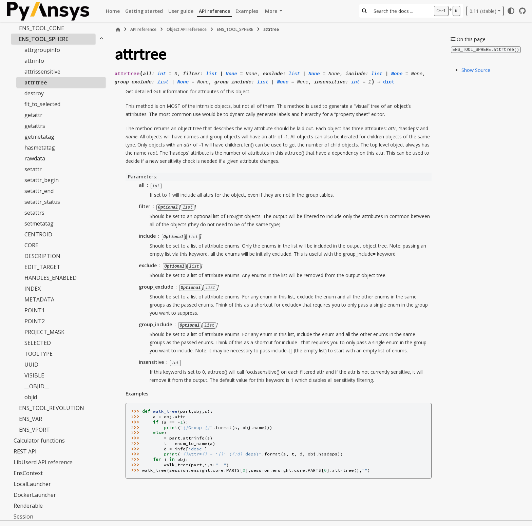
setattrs (34, 212)
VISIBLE (34, 375)
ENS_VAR (30, 419)
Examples (246, 11)
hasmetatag (39, 147)
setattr (33, 169)
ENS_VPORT (34, 429)
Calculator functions (39, 440)
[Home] (118, 29)
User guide (180, 11)
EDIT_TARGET (42, 267)
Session (23, 516)
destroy (34, 93)
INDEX (32, 288)
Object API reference (187, 29)
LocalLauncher (32, 484)
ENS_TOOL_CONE (41, 28)
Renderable (28, 505)
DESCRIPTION (42, 256)
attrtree (35, 82)
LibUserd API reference (43, 462)
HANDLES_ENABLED (50, 277)
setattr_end (39, 191)
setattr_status (42, 202)
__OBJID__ (36, 386)
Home (113, 11)
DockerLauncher (35, 495)
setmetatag (39, 223)
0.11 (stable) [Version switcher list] (483, 11)
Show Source (475, 69)
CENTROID (38, 234)
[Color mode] (511, 11)
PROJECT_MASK (44, 332)
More (272, 11)
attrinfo (34, 60)
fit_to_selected (42, 104)
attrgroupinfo (42, 50)
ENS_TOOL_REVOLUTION (51, 408)
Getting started (144, 11)
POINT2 (34, 321)
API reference (214, 11)
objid (30, 397)
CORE (31, 245)
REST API (25, 451)
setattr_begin (41, 180)
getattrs (34, 126)
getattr (33, 115)
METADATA (39, 299)
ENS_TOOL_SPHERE (43, 39)
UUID (31, 364)
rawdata (34, 158)
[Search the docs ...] (400, 11)
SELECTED (37, 343)
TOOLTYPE (38, 353)
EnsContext (28, 473)
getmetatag (39, 136)
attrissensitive (42, 71)
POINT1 (34, 310)
